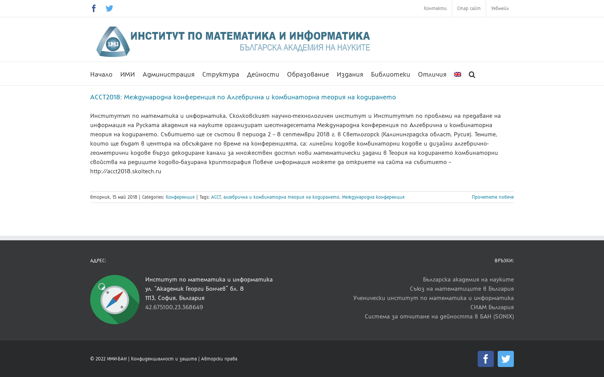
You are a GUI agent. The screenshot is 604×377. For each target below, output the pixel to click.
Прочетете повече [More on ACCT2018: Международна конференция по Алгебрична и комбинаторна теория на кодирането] (493, 197)
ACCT (216, 197)
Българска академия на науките (468, 279)
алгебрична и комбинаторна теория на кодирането (281, 197)
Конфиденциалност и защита (164, 359)
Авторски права (219, 359)
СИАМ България (492, 307)
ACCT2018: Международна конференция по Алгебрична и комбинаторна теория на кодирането (243, 97)
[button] (472, 73)
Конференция (180, 197)
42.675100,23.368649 (174, 307)
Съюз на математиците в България (462, 288)
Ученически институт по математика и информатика (433, 298)
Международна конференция (373, 197)
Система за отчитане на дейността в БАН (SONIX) (439, 316)
